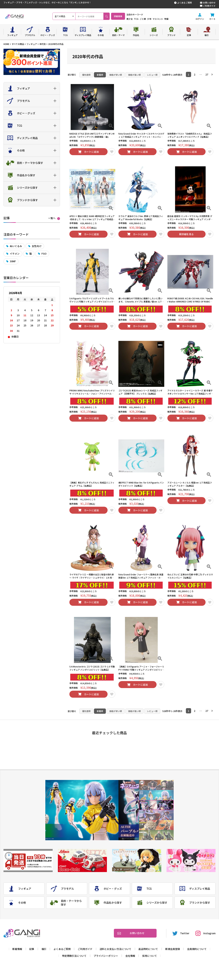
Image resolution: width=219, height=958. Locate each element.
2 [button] (194, 74)
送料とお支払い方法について (115, 949)
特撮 (175, 18)
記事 (31, 949)
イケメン (15, 253)
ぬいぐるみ (16, 246)
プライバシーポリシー (106, 955)
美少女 (139, 18)
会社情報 (130, 955)
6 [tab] (156, 835)
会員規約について (197, 949)
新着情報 (17, 949)
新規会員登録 (172, 949)
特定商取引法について (74, 955)
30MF (13, 261)
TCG (145, 18)
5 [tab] (156, 825)
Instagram (205, 933)
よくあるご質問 (183, 2)
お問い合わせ (208, 2)
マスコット (167, 18)
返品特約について (148, 949)
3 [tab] (156, 805)
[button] (213, 74)
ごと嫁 (152, 18)
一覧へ (51, 218)
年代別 (42, 43)
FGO (44, 253)
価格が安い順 (115, 74)
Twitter (181, 933)
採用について (149, 955)
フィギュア (32, 43)
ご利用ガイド (208, 5)
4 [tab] (156, 815)
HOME (6, 43)
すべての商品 (18, 43)
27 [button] (206, 74)
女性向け (36, 246)
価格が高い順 (134, 74)
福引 (43, 949)
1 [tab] (156, 785)
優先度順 (86, 74)
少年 (158, 18)
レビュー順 (152, 74)
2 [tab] (156, 795)
